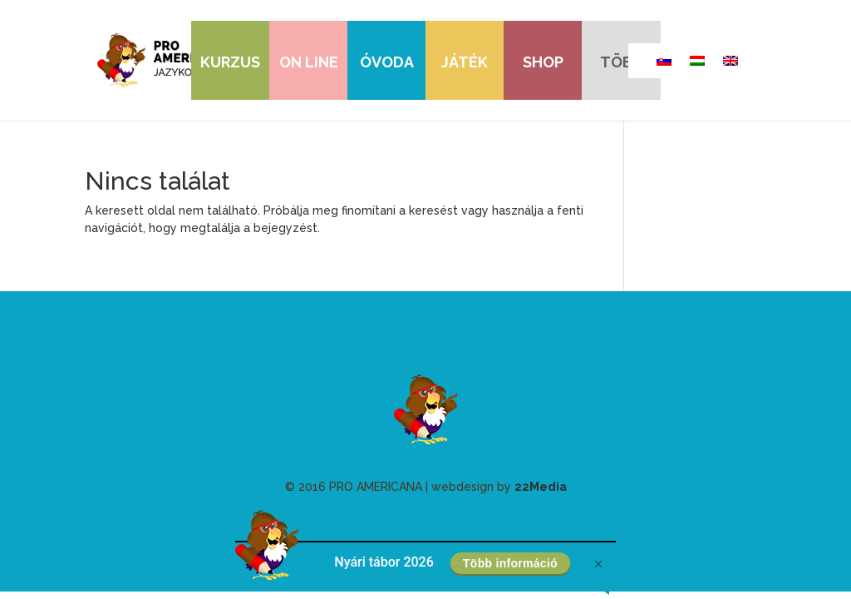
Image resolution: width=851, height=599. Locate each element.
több (621, 62)
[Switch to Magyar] (697, 61)
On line (308, 62)
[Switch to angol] (730, 61)
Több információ (510, 563)
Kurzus (230, 62)
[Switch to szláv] (664, 61)
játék (464, 62)
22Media (540, 486)
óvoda (387, 62)
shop (543, 62)
